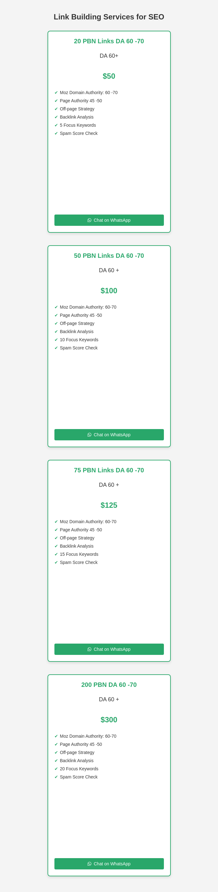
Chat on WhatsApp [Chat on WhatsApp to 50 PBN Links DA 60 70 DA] (109, 434)
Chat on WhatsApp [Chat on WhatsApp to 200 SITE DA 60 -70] (109, 863)
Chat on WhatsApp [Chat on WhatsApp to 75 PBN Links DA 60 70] (109, 649)
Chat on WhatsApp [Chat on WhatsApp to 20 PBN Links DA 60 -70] (109, 220)
